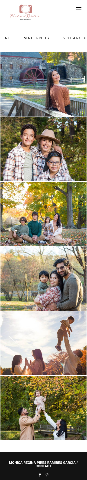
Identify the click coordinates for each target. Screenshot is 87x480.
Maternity (37, 38)
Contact (44, 466)
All (9, 38)
